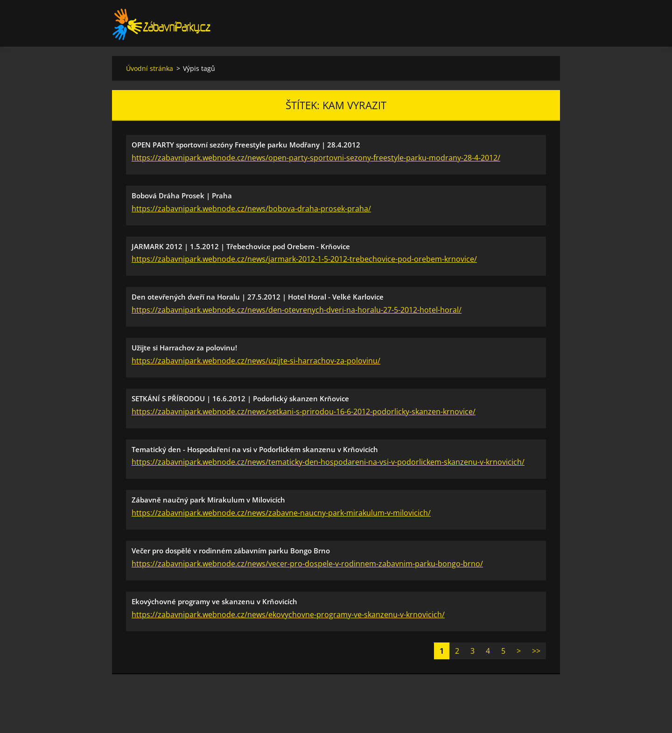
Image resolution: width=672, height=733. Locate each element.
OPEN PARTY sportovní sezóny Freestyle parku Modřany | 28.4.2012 (246, 144)
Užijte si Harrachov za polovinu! (184, 347)
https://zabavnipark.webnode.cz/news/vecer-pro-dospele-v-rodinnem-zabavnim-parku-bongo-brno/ (307, 563)
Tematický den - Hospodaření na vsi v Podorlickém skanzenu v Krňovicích (255, 449)
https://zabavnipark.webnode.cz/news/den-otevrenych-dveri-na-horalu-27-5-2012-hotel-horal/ (297, 310)
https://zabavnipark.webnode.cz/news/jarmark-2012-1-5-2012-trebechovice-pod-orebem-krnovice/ (304, 259)
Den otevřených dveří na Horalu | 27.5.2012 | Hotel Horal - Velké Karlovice (258, 296)
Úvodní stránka (149, 68)
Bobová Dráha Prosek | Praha (182, 195)
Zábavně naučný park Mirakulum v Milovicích (208, 499)
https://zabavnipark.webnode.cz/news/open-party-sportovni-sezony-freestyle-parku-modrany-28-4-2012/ (316, 158)
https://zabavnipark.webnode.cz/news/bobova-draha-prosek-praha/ (251, 208)
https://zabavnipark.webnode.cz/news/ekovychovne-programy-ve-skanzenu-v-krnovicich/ (288, 614)
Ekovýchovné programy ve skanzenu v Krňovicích (214, 601)
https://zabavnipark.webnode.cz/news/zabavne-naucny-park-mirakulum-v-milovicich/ (281, 513)
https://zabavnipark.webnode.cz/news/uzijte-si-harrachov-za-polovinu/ (256, 361)
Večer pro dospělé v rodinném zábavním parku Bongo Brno (231, 550)
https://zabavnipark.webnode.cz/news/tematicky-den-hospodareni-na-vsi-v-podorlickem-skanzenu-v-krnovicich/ (328, 462)
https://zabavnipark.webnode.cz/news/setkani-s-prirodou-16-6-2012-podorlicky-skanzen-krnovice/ (304, 411)
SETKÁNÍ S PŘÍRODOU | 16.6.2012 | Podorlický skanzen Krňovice (240, 398)
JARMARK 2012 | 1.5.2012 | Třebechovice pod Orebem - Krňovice (241, 246)
